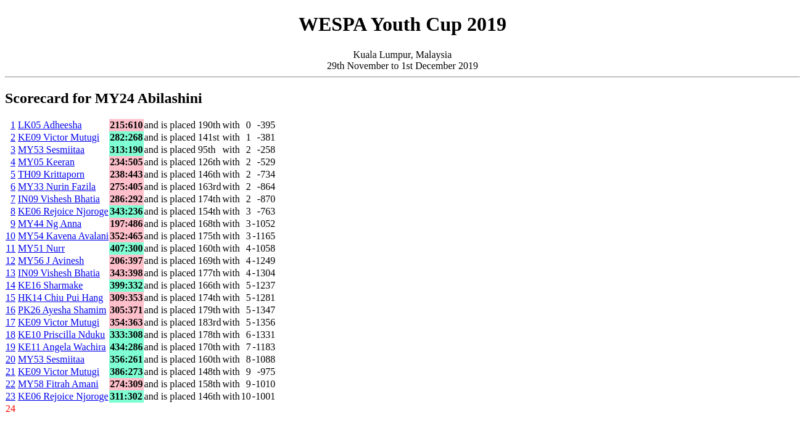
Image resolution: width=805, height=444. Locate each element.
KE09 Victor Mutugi (58, 137)
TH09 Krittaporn (51, 174)
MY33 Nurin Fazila (57, 186)
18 (10, 334)
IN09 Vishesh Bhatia (59, 199)
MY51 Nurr (41, 248)
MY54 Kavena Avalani (63, 236)
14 (10, 285)
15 (10, 297)
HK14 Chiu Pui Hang (60, 297)
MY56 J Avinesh (51, 260)
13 (10, 273)
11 (10, 248)
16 (10, 310)
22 (10, 384)
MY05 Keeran (46, 162)
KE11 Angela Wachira (62, 347)
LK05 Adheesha (50, 125)
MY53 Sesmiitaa (51, 149)
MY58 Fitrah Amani (58, 384)
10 (10, 236)
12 (10, 260)
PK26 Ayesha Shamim (62, 310)
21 (10, 371)
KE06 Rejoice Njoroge (63, 211)
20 (10, 359)
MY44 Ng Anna (49, 223)
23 (10, 396)
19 (10, 347)
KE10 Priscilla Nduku (61, 334)
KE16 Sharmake (50, 285)
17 (10, 322)
